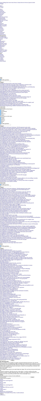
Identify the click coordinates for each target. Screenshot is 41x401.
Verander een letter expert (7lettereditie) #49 (10, 358)
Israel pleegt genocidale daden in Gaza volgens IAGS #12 (13, 337)
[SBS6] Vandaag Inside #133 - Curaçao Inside (11, 266)
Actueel (1, 10)
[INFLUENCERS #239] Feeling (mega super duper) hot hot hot (14, 270)
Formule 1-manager (4, 37)
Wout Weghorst (4, 338)
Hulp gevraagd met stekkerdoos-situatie (9, 273)
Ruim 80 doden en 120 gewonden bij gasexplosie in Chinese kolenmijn (15, 167)
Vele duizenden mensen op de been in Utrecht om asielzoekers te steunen (16, 265)
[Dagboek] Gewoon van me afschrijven (9, 328)
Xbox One (2, 42)
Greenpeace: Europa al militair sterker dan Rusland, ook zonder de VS (15, 149)
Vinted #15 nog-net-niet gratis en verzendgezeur (11, 327)
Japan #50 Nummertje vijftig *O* (8, 264)
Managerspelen (3, 35)
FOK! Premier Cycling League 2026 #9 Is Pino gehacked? (13, 345)
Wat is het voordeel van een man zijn (9, 332)
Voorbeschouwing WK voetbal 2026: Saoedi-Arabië (11, 101)
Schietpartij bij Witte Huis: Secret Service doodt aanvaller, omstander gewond (17, 202)
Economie (2, 13)
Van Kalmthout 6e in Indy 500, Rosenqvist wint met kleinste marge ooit (15, 96)
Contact (1, 57)
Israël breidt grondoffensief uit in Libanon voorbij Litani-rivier (13, 131)
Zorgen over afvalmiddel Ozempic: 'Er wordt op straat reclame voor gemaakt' (16, 180)
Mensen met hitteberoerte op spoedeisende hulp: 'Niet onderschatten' (15, 281)
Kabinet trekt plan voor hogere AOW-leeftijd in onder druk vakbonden (15, 141)
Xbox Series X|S (3, 44)
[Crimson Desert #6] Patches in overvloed (9, 271)
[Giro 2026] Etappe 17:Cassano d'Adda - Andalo (11, 274)
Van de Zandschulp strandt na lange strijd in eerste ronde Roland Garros (15, 158)
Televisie (2, 23)
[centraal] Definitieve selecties (7, 279)
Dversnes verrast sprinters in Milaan (8, 181)
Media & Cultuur (3, 24)
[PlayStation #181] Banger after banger (9, 343)
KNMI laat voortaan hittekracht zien (8, 296)
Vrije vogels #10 (5, 330)
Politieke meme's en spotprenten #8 (9, 349)
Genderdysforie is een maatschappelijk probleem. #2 (12, 253)
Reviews (22, 2)
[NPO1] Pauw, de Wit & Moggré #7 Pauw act (10, 280)
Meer (1, 53)
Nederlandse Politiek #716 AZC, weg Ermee (10, 263)
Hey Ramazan (4, 261)
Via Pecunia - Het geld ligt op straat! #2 (9, 333)
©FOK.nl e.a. (2, 394)
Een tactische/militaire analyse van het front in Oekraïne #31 (13, 344)
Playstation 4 (2, 41)
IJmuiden (3, 322)
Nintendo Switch (3, 43)
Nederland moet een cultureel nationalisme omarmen (12, 320)
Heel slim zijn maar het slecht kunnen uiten (10, 316)
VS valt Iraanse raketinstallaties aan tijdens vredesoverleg (13, 150)
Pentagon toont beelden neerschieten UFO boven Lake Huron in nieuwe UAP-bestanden (19, 223)
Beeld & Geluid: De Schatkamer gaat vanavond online (12, 256)
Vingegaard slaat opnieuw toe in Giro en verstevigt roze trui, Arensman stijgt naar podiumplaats (20, 135)
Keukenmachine (5, 298)
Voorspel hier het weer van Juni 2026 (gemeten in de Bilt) (12, 329)
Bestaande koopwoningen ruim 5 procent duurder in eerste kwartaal (15, 229)
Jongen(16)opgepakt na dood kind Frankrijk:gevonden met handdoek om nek (16, 285)
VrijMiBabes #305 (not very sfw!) (8, 94)
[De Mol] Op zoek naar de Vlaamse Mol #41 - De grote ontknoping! (15, 268)
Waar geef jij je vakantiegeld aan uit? (9, 289)
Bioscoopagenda (3, 25)
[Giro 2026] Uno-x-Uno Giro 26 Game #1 (10, 269)
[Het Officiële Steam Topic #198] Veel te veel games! (12, 321)
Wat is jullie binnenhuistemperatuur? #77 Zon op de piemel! (13, 278)
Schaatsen (2, 33)
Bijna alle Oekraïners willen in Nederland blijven (11, 342)
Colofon (1, 58)
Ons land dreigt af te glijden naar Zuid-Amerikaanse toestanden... (14, 290)
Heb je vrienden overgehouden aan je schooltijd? (11, 311)
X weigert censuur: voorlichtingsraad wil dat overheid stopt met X (14, 90)
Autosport (2, 30)
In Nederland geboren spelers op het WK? (9, 286)
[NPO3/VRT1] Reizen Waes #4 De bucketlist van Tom (12, 306)
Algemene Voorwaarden (4, 392)
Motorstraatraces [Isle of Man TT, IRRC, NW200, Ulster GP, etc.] (15, 301)
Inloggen (1, 3)
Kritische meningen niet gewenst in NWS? (10, 339)
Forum (1, 2)
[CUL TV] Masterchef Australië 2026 (9, 350)
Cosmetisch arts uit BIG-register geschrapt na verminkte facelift (14, 104)
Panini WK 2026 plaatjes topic (8, 294)
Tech (1, 15)
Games (1, 39)
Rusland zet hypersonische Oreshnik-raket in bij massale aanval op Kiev (16, 231)
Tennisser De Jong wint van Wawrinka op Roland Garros (12, 162)
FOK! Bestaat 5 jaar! (5, 260)
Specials (30, 2)
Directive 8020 (4, 154)
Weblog (4, 2)
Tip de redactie (3, 61)
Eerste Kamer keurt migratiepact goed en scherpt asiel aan (13, 85)
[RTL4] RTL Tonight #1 (6, 307)
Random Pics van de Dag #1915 (8, 89)
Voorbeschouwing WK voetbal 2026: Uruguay (10, 95)
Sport (1, 26)
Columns (19, 2)
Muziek (1, 21)
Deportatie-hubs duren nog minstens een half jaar (11, 267)
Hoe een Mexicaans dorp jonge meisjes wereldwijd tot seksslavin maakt (15, 84)
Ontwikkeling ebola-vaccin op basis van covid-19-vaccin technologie (15, 130)
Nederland (2, 11)
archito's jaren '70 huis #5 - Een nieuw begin (10, 308)
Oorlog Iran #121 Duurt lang (7, 351)
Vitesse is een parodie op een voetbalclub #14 (11, 352)
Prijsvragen (2, 56)
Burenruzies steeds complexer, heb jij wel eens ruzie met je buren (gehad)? (16, 171)
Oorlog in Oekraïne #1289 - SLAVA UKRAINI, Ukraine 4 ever (14, 254)
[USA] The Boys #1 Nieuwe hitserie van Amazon (11, 317)
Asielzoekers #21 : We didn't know (8, 300)
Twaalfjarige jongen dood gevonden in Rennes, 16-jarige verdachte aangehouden (17, 170)
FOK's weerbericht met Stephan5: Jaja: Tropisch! (11, 151)
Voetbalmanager (3, 36)
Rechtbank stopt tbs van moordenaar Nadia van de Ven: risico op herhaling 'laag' (17, 86)
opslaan (1, 82)
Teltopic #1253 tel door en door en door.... (10, 324)
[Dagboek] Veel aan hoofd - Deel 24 (8, 276)
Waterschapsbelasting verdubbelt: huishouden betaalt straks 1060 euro (15, 105)
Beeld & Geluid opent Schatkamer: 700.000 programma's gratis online (15, 127)
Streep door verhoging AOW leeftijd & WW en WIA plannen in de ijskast (16, 347)
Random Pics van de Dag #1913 (8, 99)
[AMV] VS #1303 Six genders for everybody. (11, 250)
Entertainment (3, 19)
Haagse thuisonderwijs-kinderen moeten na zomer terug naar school (15, 91)
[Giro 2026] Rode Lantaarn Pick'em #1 (9, 305)
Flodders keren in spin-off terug (8, 334)
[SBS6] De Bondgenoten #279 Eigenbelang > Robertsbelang (13, 255)
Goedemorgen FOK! (5, 156)
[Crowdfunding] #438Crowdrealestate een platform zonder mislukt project (16, 258)
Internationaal (2, 12)
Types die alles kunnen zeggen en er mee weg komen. (12, 287)
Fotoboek (2, 55)
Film (1, 22)
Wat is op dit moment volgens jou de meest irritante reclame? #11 (14, 355)
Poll (2, 122)
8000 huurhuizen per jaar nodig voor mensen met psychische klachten (15, 275)
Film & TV (2, 46)
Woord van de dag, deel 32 (7, 326)
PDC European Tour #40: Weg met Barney (10, 284)
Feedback (2, 60)
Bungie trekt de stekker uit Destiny (8, 173)
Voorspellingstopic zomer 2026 (7, 331)
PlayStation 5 (2, 45)
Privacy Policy (13, 392)
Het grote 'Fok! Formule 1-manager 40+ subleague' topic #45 (14, 341)
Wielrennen (2, 32)
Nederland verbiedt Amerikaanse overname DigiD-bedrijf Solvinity (15, 140)
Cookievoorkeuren (20, 392)
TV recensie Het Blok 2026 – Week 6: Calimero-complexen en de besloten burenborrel (18, 129)
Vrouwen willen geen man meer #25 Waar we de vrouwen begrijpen (15, 277)
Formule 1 (2, 29)
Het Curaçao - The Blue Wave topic (8, 313)
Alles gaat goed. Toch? (6, 348)
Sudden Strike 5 (4, 165)
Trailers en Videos (3, 50)
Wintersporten (3, 34)
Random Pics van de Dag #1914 (8, 93)
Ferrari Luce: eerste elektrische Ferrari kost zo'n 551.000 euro (13, 147)
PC (0, 40)
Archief (33, 2)
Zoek (7, 2)
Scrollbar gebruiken (5, 79)
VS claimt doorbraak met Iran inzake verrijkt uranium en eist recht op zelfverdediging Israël (19, 168)
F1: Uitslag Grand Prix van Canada (8, 100)
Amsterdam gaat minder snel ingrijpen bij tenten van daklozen (14, 144)
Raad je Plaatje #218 (6, 292)
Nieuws (15, 2)
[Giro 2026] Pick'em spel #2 (7, 303)
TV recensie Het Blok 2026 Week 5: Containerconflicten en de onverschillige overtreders (19, 178)
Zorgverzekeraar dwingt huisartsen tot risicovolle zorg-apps (13, 97)
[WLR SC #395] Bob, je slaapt (8, 318)
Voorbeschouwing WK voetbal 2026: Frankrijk (10, 83)
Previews (26, 2)
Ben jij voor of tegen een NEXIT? (8, 356)
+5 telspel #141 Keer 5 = (6, 323)
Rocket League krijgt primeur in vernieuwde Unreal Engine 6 (13, 172)
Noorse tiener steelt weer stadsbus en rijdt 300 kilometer (12, 88)
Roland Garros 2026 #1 (6, 312)
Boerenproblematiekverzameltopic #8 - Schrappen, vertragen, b (14, 282)
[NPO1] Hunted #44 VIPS (7, 291)
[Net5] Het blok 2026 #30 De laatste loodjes (10, 295)
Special (2, 121)
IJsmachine (4, 340)
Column (2, 118)
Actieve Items (11, 2)
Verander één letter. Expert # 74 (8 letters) (10, 359)
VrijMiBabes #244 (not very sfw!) (8, 218)
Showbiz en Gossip (4, 16)
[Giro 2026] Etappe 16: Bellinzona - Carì (10, 319)
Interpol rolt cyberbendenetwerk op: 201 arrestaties (11, 103)
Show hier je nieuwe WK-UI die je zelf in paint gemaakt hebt (13, 299)
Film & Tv (3, 113)
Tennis (1, 31)
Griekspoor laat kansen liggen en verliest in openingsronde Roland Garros (16, 133)
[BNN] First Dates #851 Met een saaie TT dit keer (11, 354)
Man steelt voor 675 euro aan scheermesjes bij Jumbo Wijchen (14, 92)
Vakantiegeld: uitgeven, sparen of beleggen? (10, 161)
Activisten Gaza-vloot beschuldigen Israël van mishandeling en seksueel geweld (17, 163)
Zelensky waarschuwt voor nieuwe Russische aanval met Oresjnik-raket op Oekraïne (18, 238)
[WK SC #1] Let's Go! (6, 335)
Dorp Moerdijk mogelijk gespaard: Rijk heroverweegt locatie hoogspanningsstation (18, 227)
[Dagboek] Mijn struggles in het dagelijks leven (11, 259)
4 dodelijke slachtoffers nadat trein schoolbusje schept (12, 143)
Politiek (1, 14)
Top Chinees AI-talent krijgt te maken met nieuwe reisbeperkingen (14, 353)
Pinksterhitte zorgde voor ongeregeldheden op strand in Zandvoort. (14, 252)
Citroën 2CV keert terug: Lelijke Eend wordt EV (11, 242)
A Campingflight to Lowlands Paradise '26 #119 (11, 302)
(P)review (3, 119)
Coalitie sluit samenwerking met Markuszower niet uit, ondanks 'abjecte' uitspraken (17, 128)
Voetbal (1, 27)
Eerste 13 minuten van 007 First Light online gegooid (12, 148)
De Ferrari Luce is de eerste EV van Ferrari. (10, 309)
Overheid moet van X (6, 249)
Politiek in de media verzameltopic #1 (9, 288)
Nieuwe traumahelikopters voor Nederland (10, 164)
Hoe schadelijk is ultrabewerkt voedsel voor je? (10, 310)
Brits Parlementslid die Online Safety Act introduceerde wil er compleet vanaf (17, 102)
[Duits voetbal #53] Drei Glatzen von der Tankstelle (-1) (13, 314)
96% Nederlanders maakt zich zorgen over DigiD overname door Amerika (16, 257)
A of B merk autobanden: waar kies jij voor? (10, 297)
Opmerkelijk (2, 18)
